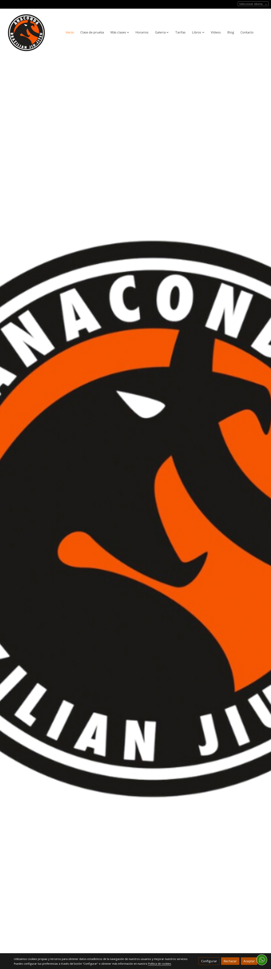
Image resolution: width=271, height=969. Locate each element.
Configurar (209, 961)
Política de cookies (159, 963)
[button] (119, 32)
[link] (26, 32)
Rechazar (230, 961)
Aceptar (249, 961)
